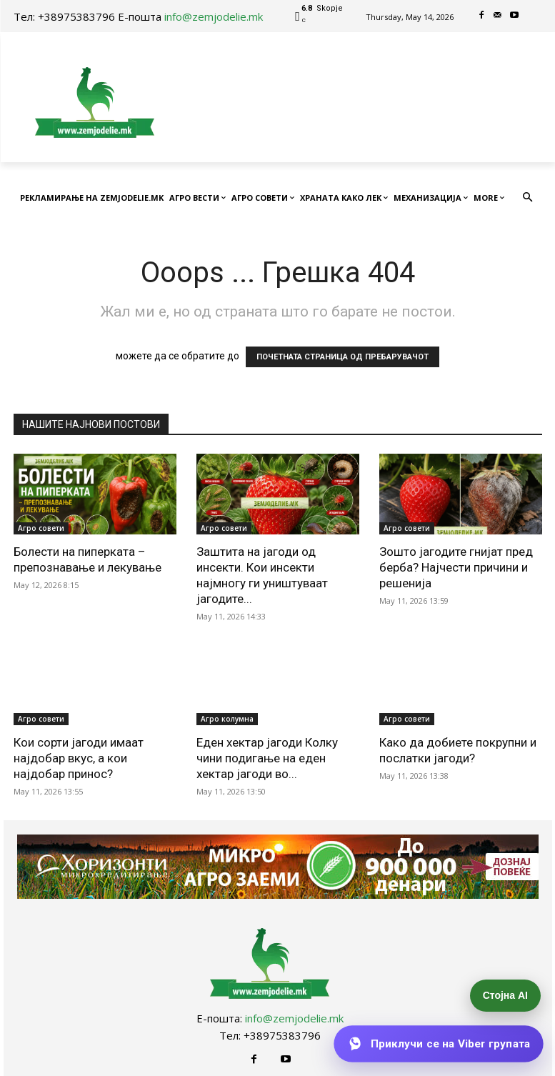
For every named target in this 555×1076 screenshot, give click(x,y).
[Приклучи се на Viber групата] (438, 1043)
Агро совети (41, 528)
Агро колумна (227, 719)
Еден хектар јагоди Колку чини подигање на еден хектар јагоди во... (267, 758)
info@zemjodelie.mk (213, 16)
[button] (527, 198)
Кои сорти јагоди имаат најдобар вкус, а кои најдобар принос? (79, 758)
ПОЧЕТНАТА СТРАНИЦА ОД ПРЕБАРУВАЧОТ (342, 357)
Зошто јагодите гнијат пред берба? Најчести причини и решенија (456, 567)
